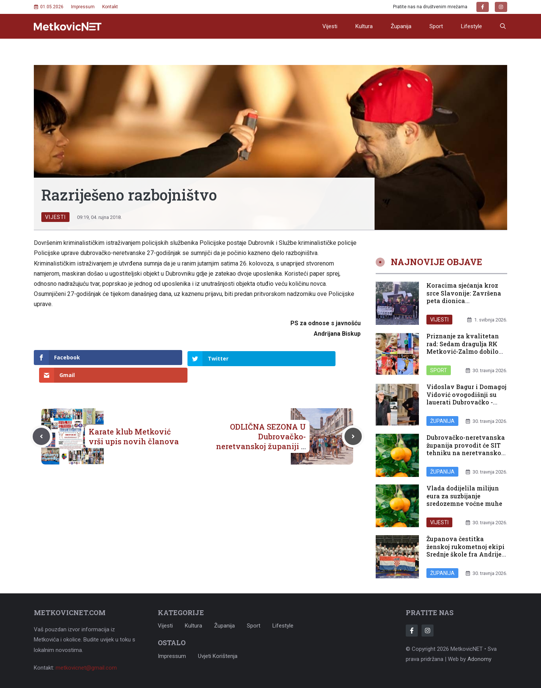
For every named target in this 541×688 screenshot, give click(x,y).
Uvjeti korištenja (217, 656)
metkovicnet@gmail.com (86, 667)
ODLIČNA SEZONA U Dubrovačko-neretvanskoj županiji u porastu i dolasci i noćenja (261, 428)
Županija (401, 26)
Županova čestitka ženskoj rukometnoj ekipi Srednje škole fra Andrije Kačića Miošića (465, 550)
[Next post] (353, 418)
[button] (503, 26)
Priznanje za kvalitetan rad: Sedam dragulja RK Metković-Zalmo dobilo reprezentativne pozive (462, 347)
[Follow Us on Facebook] (412, 631)
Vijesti (329, 26)
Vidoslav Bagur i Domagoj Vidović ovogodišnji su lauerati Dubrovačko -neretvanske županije (466, 398)
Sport (436, 26)
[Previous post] (41, 418)
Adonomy (479, 659)
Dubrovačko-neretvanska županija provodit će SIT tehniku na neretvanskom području (466, 449)
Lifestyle (471, 26)
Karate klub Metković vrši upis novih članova (134, 418)
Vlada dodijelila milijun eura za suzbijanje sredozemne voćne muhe (464, 496)
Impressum (83, 6)
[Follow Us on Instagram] (428, 631)
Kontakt (110, 6)
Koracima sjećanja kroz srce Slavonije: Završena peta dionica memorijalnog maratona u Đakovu (466, 300)
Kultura (364, 26)
